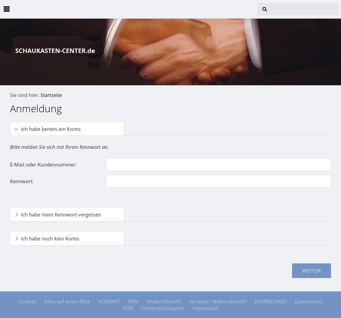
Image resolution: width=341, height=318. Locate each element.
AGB (128, 308)
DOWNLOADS (270, 301)
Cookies (27, 301)
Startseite (51, 95)
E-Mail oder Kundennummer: (43, 164)
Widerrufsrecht (164, 301)
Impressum (205, 308)
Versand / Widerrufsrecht (217, 301)
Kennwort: (22, 181)
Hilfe (133, 301)
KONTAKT (109, 301)
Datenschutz (309, 301)
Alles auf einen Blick (67, 301)
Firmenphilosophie (162, 308)
